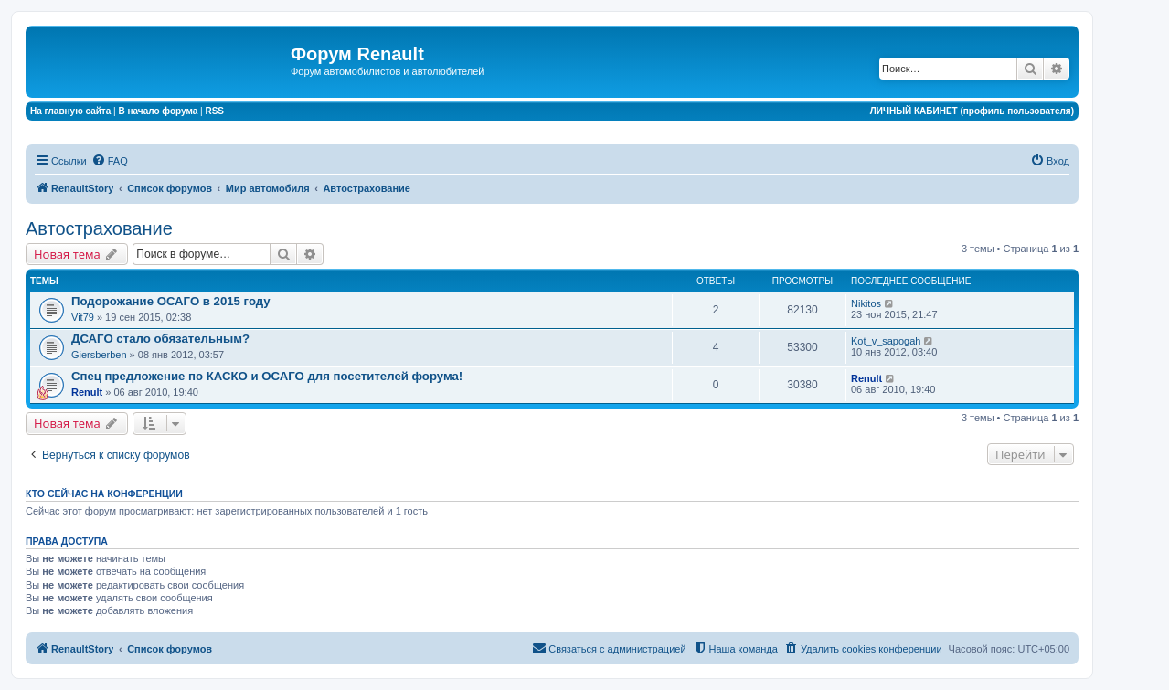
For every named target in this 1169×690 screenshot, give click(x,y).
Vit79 (82, 317)
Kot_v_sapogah (885, 340)
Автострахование (99, 228)
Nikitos (866, 303)
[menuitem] (109, 161)
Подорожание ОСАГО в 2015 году (171, 301)
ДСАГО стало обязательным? (160, 338)
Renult (86, 392)
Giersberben (99, 354)
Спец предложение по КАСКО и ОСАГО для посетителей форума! (266, 376)
